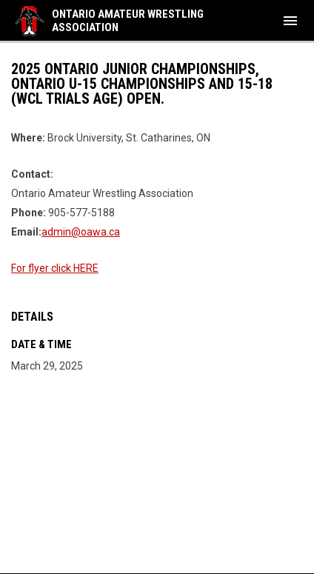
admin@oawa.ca (80, 232)
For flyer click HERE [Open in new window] (54, 268)
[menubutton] (290, 21)
